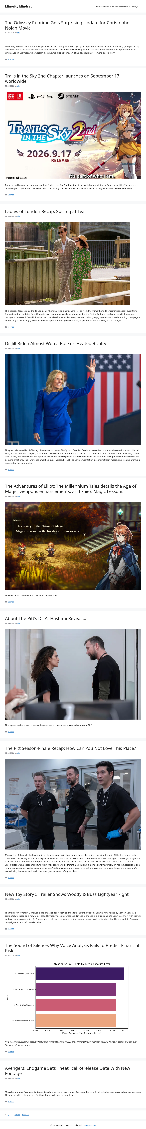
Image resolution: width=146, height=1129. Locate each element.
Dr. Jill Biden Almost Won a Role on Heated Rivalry (55, 343)
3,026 (17, 1114)
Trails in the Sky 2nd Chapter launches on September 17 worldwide (62, 78)
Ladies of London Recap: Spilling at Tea (45, 211)
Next (25, 1114)
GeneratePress (89, 1125)
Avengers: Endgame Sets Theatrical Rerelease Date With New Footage (67, 1070)
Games (11, 195)
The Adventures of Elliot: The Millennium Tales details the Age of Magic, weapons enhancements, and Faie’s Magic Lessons (70, 488)
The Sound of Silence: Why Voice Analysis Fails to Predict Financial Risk (72, 947)
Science (11, 1051)
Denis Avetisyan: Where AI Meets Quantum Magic (116, 6)
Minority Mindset (18, 6)
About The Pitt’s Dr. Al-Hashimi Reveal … (45, 618)
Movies (11, 59)
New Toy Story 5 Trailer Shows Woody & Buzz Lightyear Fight (67, 894)
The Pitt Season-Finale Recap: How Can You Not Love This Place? (70, 748)
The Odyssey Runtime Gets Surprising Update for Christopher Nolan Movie (68, 25)
